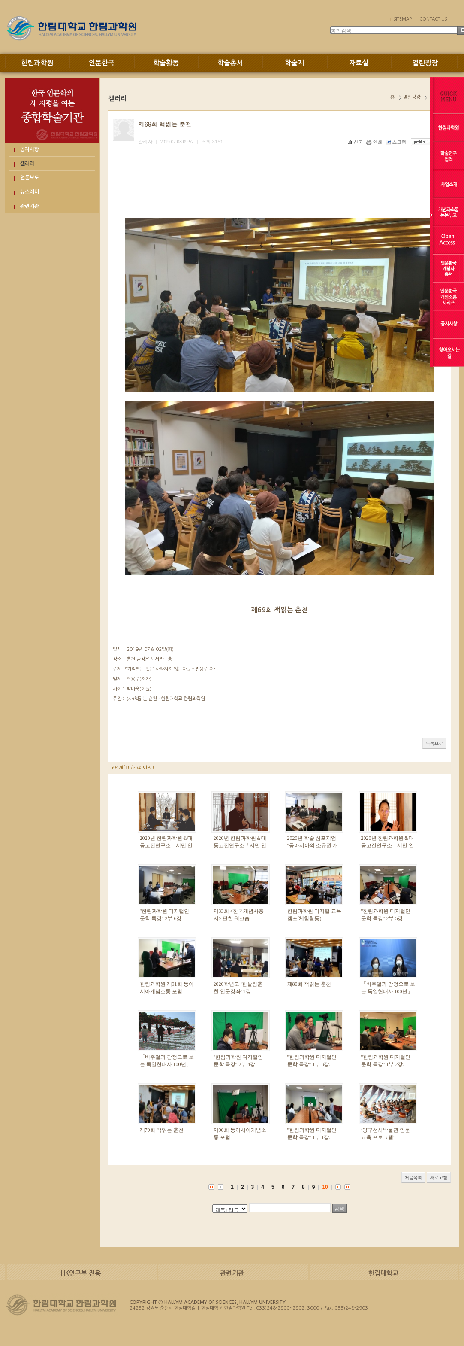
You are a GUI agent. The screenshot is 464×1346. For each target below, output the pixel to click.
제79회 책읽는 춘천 (162, 1130)
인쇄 (375, 142)
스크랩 (397, 142)
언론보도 (29, 177)
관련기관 (29, 206)
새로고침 (438, 1177)
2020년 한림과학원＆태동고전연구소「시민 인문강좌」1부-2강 (387, 845)
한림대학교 (383, 1273)
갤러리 (27, 163)
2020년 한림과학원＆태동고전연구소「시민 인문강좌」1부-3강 (166, 845)
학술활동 (166, 63)
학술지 (294, 63)
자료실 (358, 63)
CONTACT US (433, 19)
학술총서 (230, 63)
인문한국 (101, 63)
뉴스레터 (29, 191)
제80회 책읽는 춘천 (309, 984)
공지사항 (29, 149)
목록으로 (434, 743)
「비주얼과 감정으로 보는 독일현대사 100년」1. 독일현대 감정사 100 (167, 1064)
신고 (356, 142)
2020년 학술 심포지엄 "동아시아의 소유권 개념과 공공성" (312, 845)
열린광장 (425, 63)
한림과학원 (37, 63)
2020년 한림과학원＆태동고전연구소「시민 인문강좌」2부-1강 (240, 845)
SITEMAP (403, 19)
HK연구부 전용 (81, 1273)
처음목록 (413, 1177)
